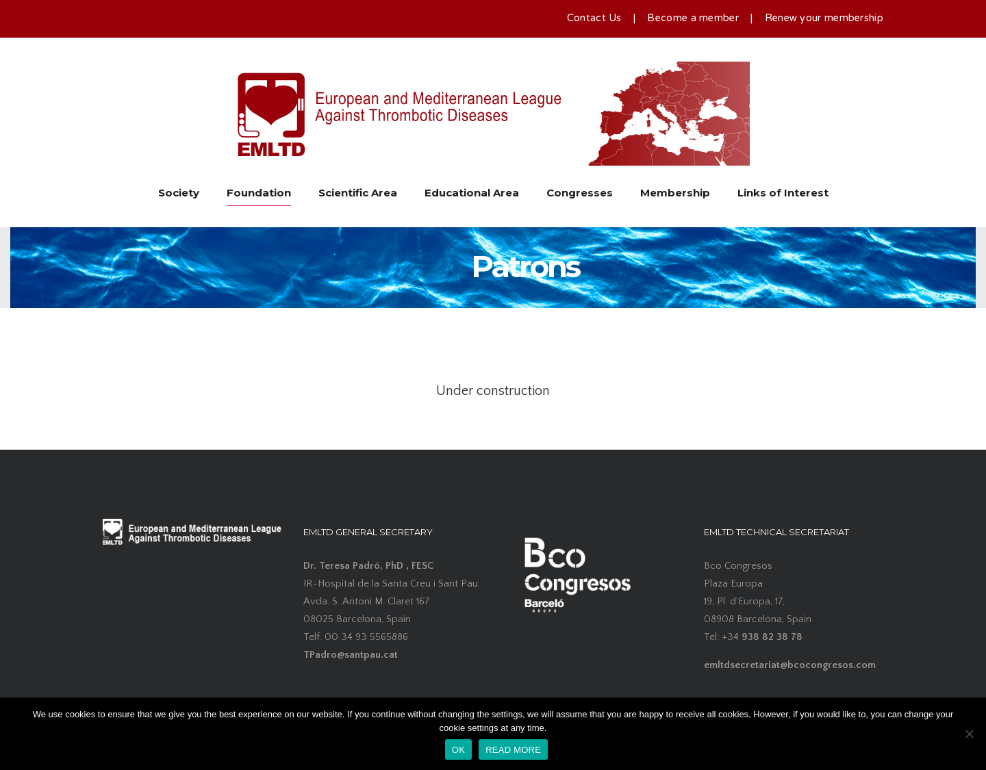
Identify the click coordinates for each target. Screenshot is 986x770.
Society (178, 192)
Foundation (259, 192)
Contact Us (594, 18)
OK (458, 750)
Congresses (579, 192)
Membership (675, 192)
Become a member (693, 18)
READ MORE (513, 750)
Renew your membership (824, 18)
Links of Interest (783, 192)
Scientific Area (357, 192)
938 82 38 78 (772, 637)
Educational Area (472, 192)
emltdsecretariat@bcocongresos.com (790, 665)
